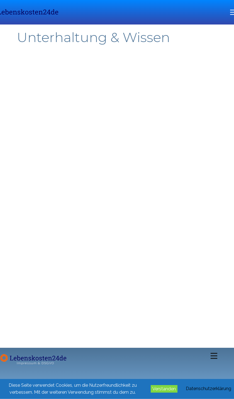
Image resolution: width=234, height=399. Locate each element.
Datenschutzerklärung (208, 388)
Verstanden (164, 388)
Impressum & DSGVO (35, 363)
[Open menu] (214, 355)
